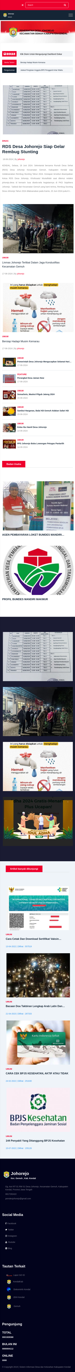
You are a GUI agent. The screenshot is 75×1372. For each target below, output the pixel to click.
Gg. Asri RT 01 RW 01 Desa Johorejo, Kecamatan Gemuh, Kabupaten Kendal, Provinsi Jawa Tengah (36, 1188)
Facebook (10, 1223)
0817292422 (11, 1194)
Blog (8, 1248)
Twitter (9, 1230)
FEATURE (22, 374)
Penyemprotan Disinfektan (30, 70)
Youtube (10, 1242)
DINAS (5, 141)
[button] (5, 32)
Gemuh (12, 1306)
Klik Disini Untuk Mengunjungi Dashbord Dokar (41, 54)
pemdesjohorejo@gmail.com (18, 1198)
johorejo (21, 159)
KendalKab (14, 1281)
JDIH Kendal (14, 1297)
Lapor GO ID (15, 1275)
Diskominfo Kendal (18, 1289)
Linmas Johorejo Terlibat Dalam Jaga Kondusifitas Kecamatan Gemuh (47, 62)
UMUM (5, 257)
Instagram (11, 1236)
